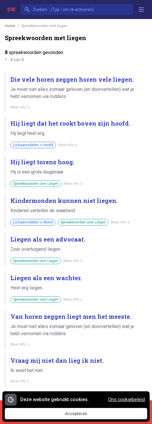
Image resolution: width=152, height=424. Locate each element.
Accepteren (81, 415)
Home (10, 25)
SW (11, 9)
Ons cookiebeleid (126, 399)
